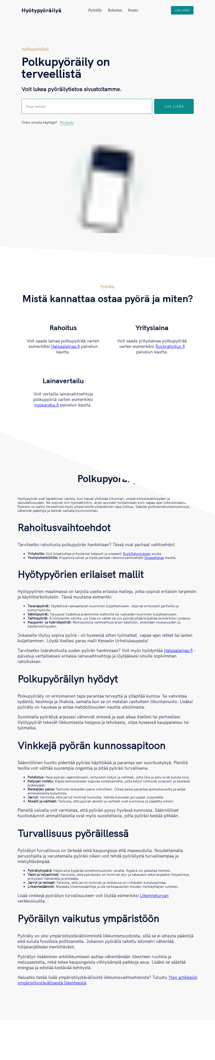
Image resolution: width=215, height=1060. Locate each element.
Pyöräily (95, 10)
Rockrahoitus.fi (170, 346)
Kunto (133, 10)
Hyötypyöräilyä (42, 10)
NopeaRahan (154, 557)
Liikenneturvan (154, 895)
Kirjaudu (67, 122)
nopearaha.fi (46, 404)
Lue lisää (182, 10)
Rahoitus (115, 10)
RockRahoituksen (137, 553)
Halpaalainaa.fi (65, 346)
